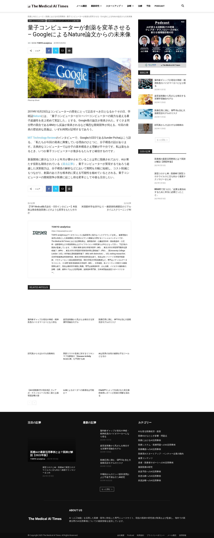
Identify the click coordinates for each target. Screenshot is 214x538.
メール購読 (81, 5)
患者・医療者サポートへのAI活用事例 (155, 462)
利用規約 (140, 535)
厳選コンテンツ (145, 458)
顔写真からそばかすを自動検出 (41, 353)
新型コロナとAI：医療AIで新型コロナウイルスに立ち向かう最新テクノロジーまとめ (170, 176)
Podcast (160, 5)
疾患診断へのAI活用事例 (149, 480)
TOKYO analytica (44, 43)
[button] (182, 6)
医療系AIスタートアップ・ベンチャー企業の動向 (63, 20)
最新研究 (96, 5)
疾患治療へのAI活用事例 (149, 475)
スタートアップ (114, 5)
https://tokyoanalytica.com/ (61, 231)
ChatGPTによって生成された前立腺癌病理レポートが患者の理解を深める (114, 393)
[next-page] (34, 403)
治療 (140, 5)
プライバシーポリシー (156, 535)
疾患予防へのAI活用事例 (149, 471)
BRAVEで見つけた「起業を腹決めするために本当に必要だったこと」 (170, 192)
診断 (130, 5)
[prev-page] (29, 403)
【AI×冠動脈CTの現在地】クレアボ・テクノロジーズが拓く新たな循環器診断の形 (43, 393)
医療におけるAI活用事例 (55, 16)
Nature (37, 116)
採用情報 (182, 535)
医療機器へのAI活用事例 (149, 449)
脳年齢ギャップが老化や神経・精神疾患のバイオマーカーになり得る (170, 83)
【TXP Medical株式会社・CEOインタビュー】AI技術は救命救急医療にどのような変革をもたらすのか (52, 209)
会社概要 (120, 535)
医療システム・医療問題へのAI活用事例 (156, 444)
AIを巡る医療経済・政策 (149, 431)
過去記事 (67, 163)
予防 (148, 5)
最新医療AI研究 (145, 467)
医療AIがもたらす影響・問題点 (152, 435)
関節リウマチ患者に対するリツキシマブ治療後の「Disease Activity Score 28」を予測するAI (78, 356)
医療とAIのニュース (36, 16)
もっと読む (162, 139)
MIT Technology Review (42, 137)
